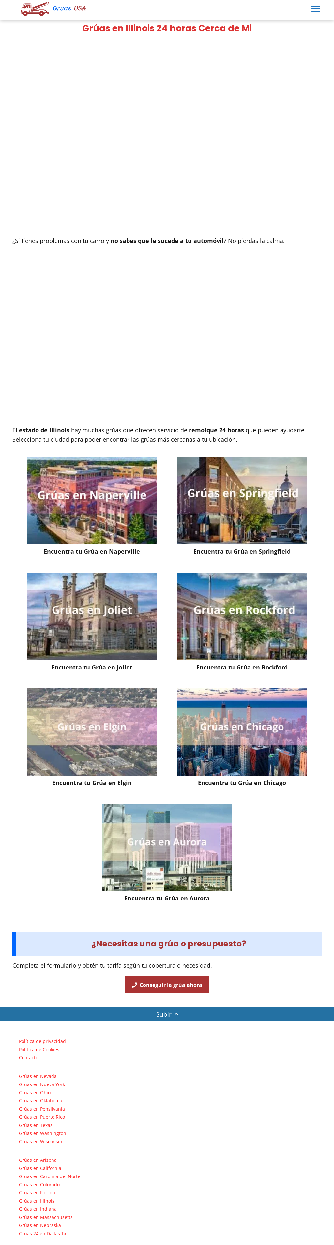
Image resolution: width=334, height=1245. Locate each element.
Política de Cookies (39, 1049)
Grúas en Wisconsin (40, 1141)
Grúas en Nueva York (42, 1084)
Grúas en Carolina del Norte (49, 1176)
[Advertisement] (167, 87)
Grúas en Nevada (38, 1076)
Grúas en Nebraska (40, 1225)
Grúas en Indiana (38, 1209)
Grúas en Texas (36, 1125)
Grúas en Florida (37, 1193)
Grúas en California (40, 1168)
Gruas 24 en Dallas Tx (42, 1233)
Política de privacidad (42, 1041)
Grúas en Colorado (39, 1184)
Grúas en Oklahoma (40, 1101)
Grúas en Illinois (36, 1201)
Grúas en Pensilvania (42, 1109)
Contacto (28, 1057)
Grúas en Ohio (35, 1092)
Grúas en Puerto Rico (42, 1117)
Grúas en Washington (42, 1133)
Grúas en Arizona (38, 1160)
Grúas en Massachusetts (46, 1217)
